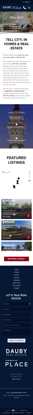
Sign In (26, 2)
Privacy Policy (5, 412)
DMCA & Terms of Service (17, 412)
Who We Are (17, 287)
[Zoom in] (29, 172)
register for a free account (14, 91)
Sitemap (29, 412)
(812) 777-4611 (16, 380)
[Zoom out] (29, 174)
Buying (16, 276)
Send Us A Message (16, 342)
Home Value (16, 284)
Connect (16, 289)
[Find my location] (29, 180)
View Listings (16, 26)
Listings (16, 273)
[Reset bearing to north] (29, 177)
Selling (16, 279)
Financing (16, 281)
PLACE (24, 394)
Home (16, 271)
